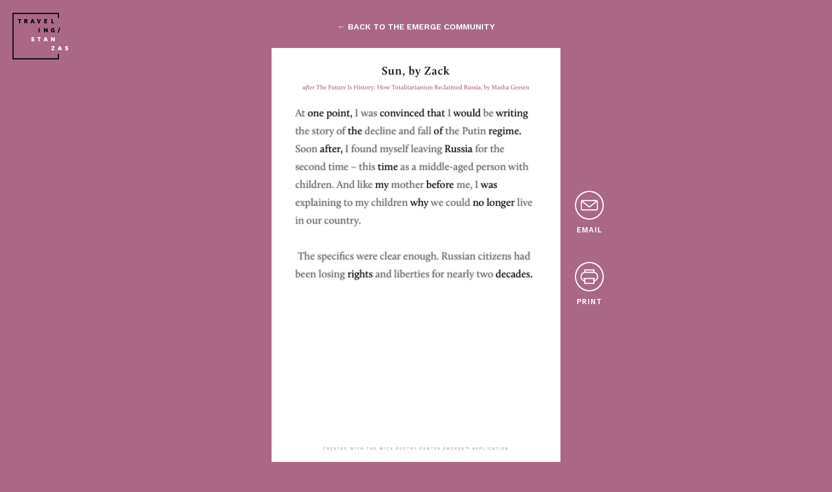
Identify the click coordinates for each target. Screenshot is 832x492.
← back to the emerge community (416, 26)
